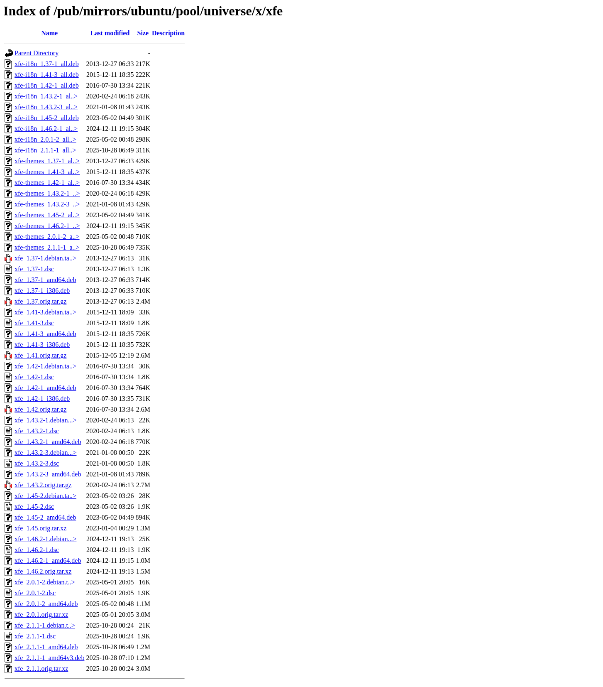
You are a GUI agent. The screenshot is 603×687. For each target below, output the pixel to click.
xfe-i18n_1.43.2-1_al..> (46, 96)
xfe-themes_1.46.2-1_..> (47, 225)
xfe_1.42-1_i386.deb (42, 398)
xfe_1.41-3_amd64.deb (45, 333)
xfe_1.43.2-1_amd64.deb (48, 441)
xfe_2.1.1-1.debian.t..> (45, 625)
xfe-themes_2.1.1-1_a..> (47, 247)
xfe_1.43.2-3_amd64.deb (48, 474)
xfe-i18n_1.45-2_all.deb (47, 117)
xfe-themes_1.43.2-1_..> (47, 193)
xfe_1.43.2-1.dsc (37, 430)
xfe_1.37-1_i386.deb (42, 290)
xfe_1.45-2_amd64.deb (45, 517)
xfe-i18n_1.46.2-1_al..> (46, 128)
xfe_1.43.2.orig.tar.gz (43, 484)
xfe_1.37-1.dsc (34, 268)
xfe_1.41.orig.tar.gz (40, 355)
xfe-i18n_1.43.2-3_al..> (46, 106)
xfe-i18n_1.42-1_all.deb (47, 85)
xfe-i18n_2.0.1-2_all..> (45, 139)
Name (49, 33)
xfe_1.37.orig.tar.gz (40, 301)
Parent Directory (37, 52)
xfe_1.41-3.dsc (34, 322)
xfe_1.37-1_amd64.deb (45, 279)
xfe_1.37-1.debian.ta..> (45, 258)
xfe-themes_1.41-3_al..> (47, 171)
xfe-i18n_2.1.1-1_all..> (45, 150)
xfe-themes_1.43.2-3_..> (47, 204)
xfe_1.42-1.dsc (34, 376)
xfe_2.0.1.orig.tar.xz (41, 614)
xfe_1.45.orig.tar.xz (40, 528)
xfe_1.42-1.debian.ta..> (45, 366)
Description (168, 33)
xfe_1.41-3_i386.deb (42, 344)
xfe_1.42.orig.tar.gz (40, 409)
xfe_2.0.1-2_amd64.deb (46, 603)
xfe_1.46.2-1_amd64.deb (48, 560)
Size (143, 33)
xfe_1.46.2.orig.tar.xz (43, 571)
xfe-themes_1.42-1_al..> (47, 182)
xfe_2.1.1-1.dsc (35, 636)
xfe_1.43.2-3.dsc (37, 463)
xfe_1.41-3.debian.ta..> (45, 312)
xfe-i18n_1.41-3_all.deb (47, 74)
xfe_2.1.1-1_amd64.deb (46, 646)
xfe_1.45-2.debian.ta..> (45, 495)
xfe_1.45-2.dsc (34, 506)
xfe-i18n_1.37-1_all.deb (47, 63)
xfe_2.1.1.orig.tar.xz (41, 668)
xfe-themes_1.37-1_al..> (47, 160)
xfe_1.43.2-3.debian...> (45, 452)
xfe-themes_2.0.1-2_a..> (47, 236)
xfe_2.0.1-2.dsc (35, 592)
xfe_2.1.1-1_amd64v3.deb (49, 657)
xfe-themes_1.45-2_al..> (47, 214)
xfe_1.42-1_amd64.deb (45, 387)
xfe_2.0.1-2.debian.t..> (45, 582)
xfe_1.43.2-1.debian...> (45, 420)
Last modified (110, 33)
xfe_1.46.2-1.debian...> (45, 538)
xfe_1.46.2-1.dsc (37, 549)
